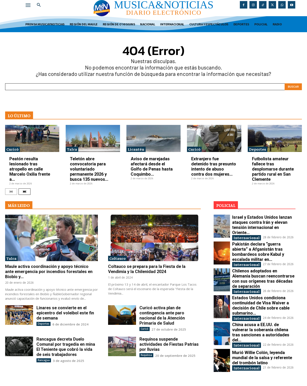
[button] (39, 5)
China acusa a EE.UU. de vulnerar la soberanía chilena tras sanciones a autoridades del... (260, 332)
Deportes (257, 149)
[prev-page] (11, 191)
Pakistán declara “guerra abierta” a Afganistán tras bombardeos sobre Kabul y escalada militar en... (258, 251)
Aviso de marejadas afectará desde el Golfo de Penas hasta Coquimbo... (152, 166)
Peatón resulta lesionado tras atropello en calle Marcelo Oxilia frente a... (29, 169)
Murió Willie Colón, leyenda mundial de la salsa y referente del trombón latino (262, 357)
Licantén (136, 149)
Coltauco (117, 258)
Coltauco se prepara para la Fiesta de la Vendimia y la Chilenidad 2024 (146, 269)
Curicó (12, 149)
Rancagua (44, 360)
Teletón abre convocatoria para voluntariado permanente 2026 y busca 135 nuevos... (89, 169)
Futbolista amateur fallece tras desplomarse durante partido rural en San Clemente (273, 169)
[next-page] (24, 191)
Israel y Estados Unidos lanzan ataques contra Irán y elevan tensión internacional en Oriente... (262, 225)
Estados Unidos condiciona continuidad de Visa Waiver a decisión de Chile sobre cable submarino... (261, 305)
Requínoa (146, 355)
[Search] (293, 86)
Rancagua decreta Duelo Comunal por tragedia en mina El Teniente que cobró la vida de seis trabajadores (65, 347)
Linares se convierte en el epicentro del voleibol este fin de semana (65, 313)
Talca (72, 149)
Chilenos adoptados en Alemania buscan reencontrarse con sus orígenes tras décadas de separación (263, 278)
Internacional (246, 237)
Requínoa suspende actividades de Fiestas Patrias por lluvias (169, 344)
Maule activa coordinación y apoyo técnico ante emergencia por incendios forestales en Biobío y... (49, 271)
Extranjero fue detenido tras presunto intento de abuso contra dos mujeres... (213, 166)
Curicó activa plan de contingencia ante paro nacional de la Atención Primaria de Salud (162, 315)
